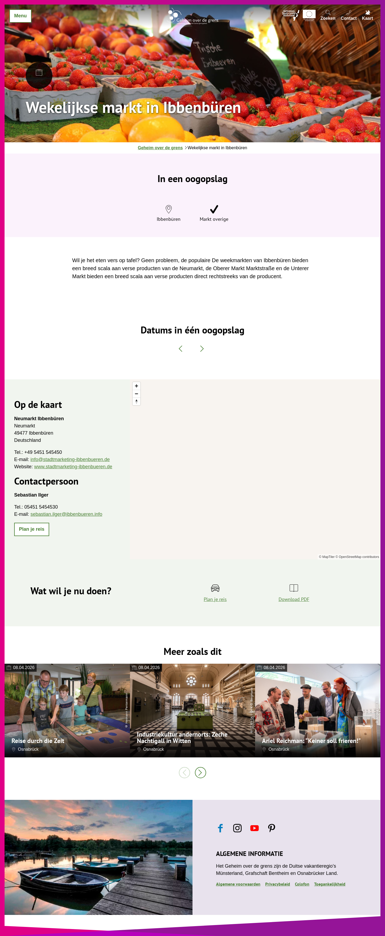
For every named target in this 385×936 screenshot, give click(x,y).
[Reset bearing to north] (136, 401)
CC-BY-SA (251, 722)
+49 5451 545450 (43, 452)
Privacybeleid (277, 884)
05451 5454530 (41, 507)
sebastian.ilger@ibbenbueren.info (66, 514)
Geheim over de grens (160, 147)
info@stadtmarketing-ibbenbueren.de (70, 459)
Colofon (302, 884)
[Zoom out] (136, 394)
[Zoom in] (136, 386)
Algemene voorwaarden (238, 884)
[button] (31, 529)
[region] (255, 469)
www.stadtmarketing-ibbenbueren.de (73, 466)
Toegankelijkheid (329, 884)
